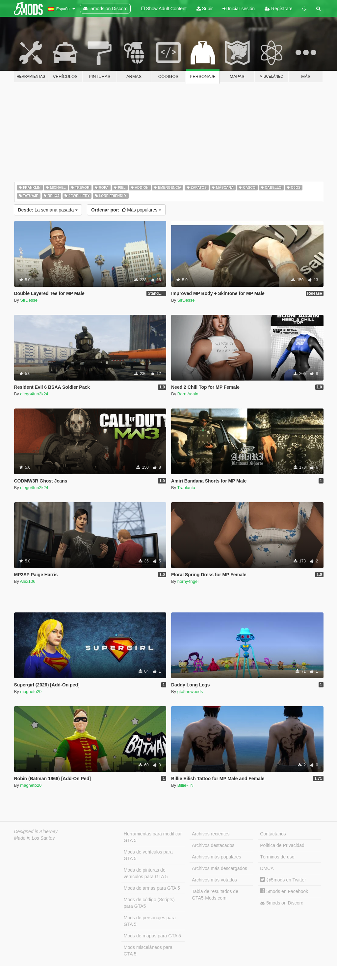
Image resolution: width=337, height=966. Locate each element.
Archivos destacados (213, 845)
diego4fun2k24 (34, 393)
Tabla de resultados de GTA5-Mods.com (215, 895)
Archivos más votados (214, 879)
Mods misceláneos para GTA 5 (148, 950)
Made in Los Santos (34, 838)
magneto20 (30, 691)
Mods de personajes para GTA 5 (150, 921)
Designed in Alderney (36, 831)
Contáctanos (273, 833)
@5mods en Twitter (283, 880)
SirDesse (29, 300)
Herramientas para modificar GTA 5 (153, 837)
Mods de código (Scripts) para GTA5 (149, 903)
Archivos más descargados (219, 868)
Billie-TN (185, 785)
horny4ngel (187, 581)
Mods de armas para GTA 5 (152, 888)
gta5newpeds (190, 691)
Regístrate (278, 8)
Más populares (126, 209)
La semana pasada (48, 209)
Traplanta (186, 487)
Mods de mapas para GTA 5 (152, 935)
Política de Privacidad (282, 845)
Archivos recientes (210, 833)
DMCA (266, 868)
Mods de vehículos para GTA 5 (148, 855)
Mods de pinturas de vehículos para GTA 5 (146, 873)
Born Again (187, 393)
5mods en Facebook (284, 891)
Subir (204, 8)
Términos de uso (277, 856)
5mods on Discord (281, 903)
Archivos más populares (216, 856)
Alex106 (28, 581)
